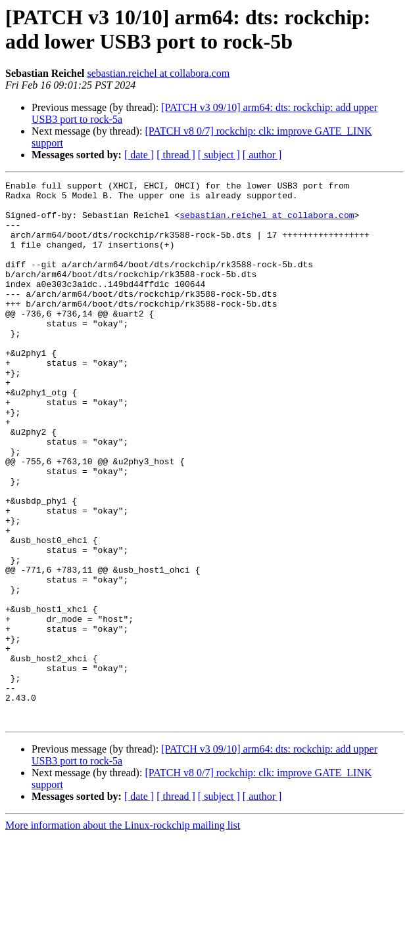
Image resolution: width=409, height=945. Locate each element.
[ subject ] (219, 154)
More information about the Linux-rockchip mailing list (122, 933)
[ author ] (262, 154)
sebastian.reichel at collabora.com (158, 73)
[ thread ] (175, 154)
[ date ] (139, 154)
